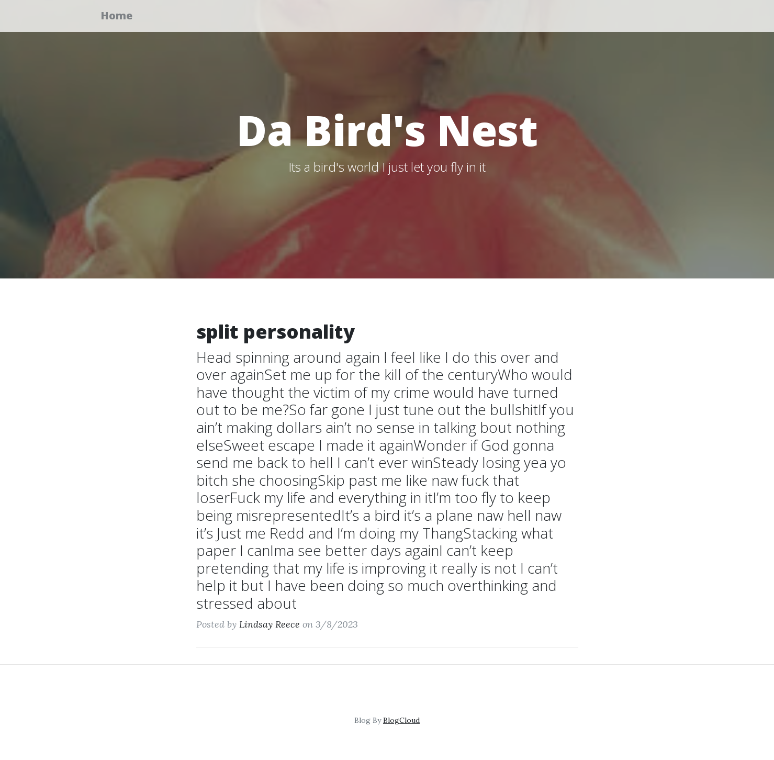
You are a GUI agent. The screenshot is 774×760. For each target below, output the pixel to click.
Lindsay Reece (269, 624)
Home (123, 17)
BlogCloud (401, 720)
